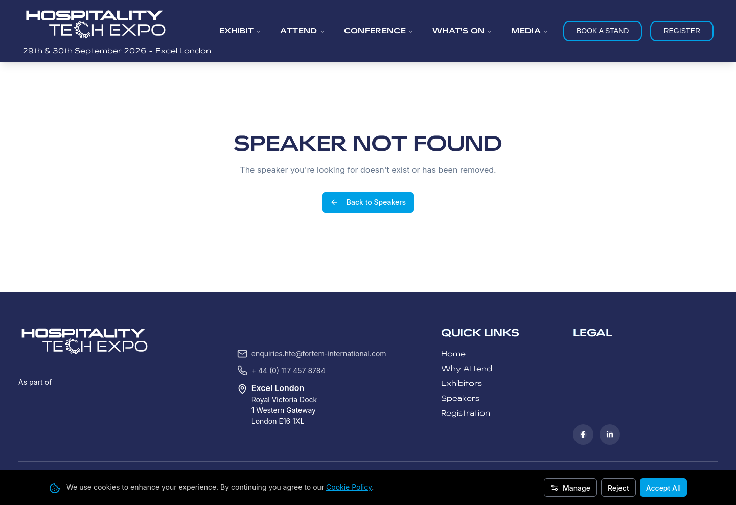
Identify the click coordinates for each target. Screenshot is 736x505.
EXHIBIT (240, 30)
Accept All (663, 488)
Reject (618, 488)
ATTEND (302, 30)
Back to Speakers (368, 163)
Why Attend (466, 291)
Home (453, 276)
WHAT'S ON (462, 30)
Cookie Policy (349, 487)
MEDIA (530, 30)
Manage (570, 488)
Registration (465, 335)
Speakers (460, 320)
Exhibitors (461, 306)
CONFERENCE (379, 30)
